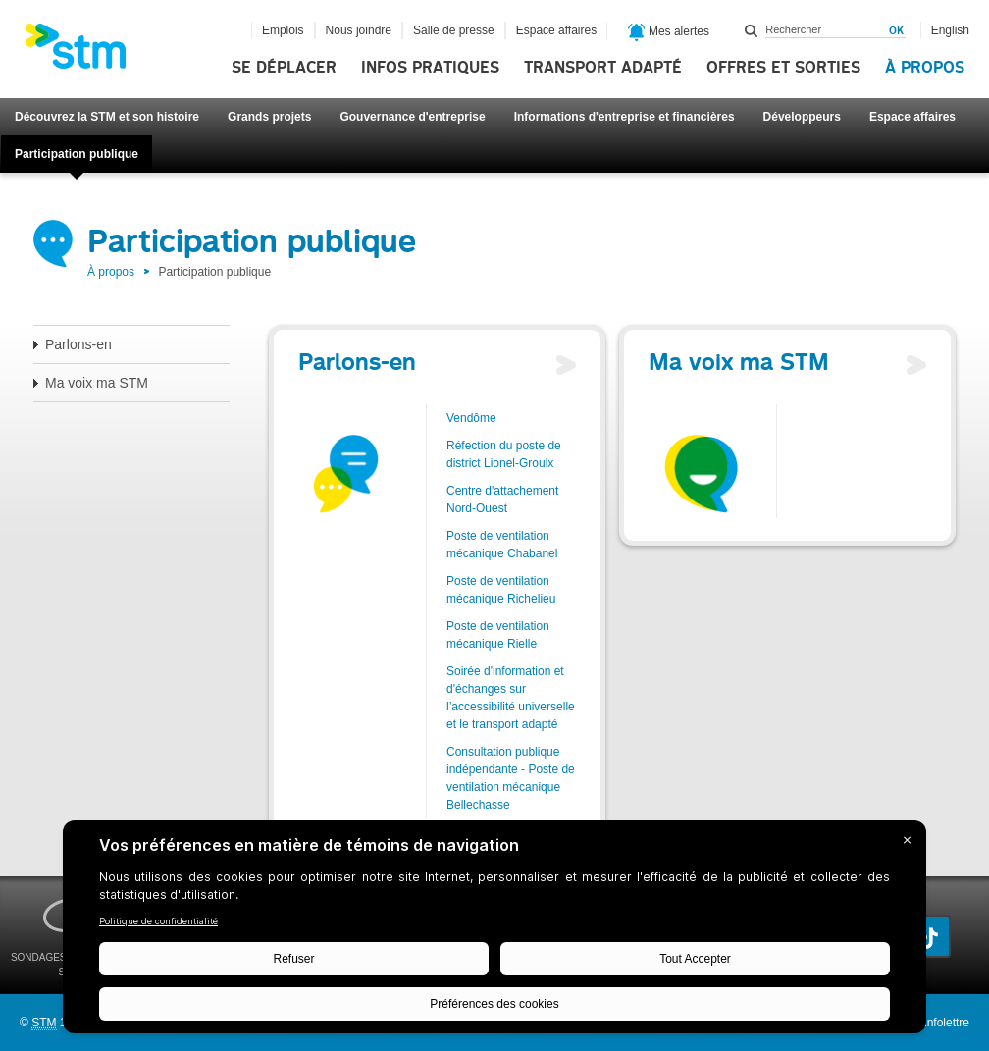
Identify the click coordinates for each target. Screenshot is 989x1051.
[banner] (85, 52)
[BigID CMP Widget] (494, 932)
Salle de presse (453, 30)
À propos (924, 68)
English (950, 30)
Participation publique (76, 154)
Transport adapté (603, 68)
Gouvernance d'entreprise (412, 117)
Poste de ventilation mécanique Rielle (497, 635)
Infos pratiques (430, 68)
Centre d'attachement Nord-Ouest (502, 499)
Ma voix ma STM (96, 383)
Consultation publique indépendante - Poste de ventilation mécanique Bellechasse (510, 778)
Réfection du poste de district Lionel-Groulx (503, 454)
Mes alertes (668, 32)
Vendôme (471, 418)
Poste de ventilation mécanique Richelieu (500, 589)
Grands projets (269, 117)
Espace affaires (912, 117)
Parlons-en (78, 344)
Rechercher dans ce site (751, 30)
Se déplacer (284, 68)
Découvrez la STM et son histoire (107, 117)
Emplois (283, 30)
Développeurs (802, 117)
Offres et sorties (783, 68)
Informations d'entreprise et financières (624, 117)
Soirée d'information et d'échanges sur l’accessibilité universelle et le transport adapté (510, 697)
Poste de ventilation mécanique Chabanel (501, 544)
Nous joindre (358, 30)
